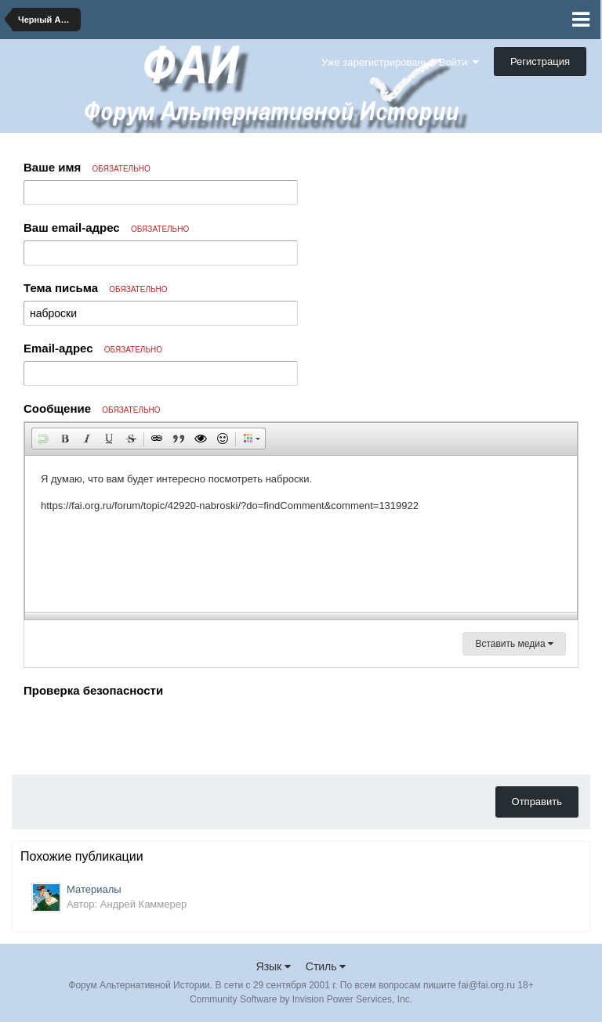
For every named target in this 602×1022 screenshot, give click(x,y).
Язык (274, 966)
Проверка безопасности (93, 690)
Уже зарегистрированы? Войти (400, 62)
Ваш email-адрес (106, 227)
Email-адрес (93, 348)
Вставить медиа (514, 643)
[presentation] (143, 732)
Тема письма (96, 287)
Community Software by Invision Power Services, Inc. (301, 999)
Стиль (326, 966)
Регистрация (540, 61)
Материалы (94, 889)
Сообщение (92, 408)
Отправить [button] (537, 801)
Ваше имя (87, 167)
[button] (43, 438)
